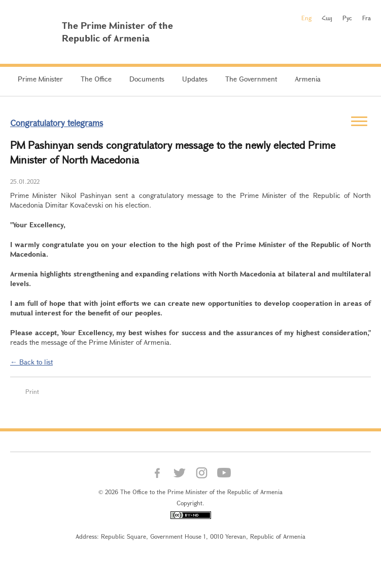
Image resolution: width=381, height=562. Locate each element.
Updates (194, 79)
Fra (366, 18)
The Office (96, 79)
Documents (146, 79)
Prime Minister (40, 79)
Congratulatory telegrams (56, 123)
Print (32, 391)
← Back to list (31, 362)
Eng (306, 18)
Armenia (308, 79)
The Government (251, 79)
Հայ (327, 18)
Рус (347, 18)
